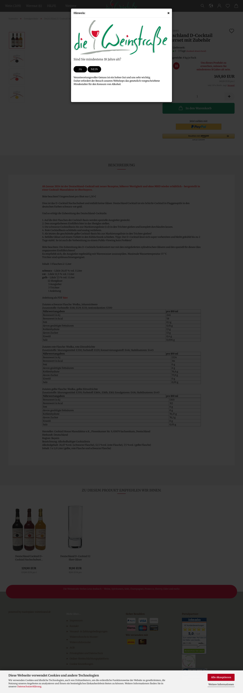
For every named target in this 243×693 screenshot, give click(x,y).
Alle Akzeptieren (221, 677)
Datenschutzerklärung (29, 686)
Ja (80, 69)
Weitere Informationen (221, 684)
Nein (94, 69)
